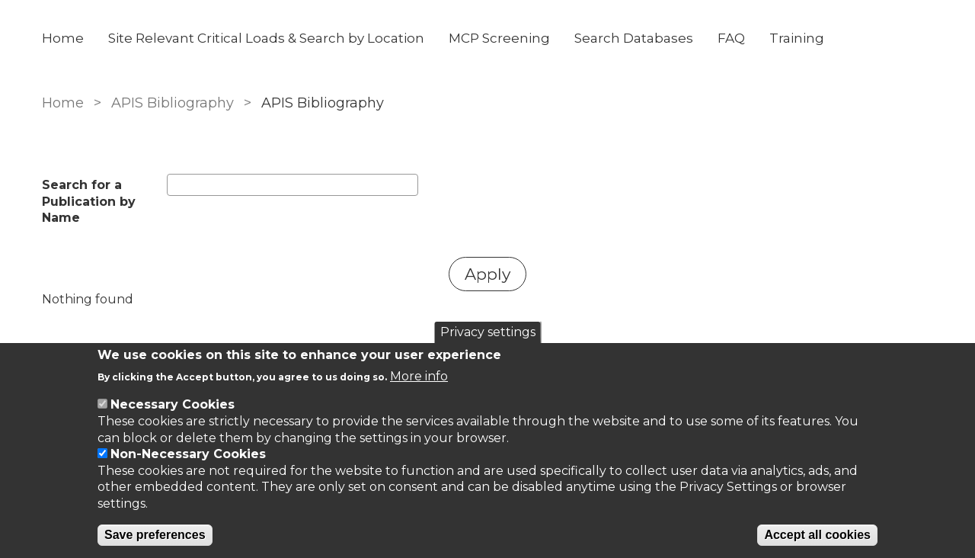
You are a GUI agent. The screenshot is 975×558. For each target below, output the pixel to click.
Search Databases (633, 38)
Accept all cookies (817, 534)
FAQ (731, 38)
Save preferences (155, 534)
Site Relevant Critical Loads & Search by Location (266, 38)
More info (419, 376)
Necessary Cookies (172, 404)
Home (63, 38)
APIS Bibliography (172, 103)
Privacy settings (487, 332)
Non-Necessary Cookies (188, 454)
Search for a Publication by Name (89, 201)
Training (796, 38)
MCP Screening (499, 38)
